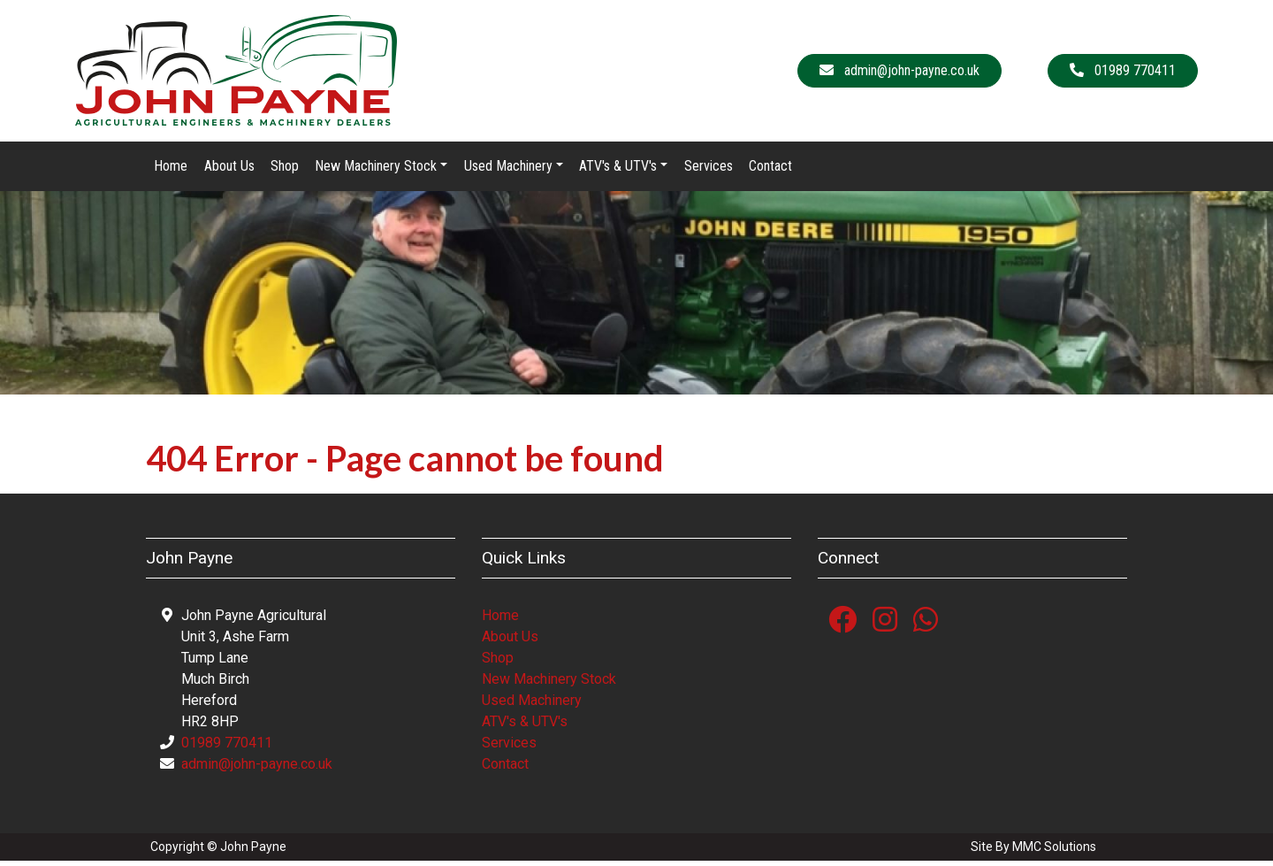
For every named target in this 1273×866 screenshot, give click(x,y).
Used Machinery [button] (508, 170)
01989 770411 (226, 748)
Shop (285, 170)
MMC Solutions (1054, 852)
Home (170, 170)
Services (708, 170)
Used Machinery (532, 705)
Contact (770, 170)
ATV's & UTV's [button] (618, 170)
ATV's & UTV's (525, 726)
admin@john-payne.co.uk (256, 769)
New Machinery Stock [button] (376, 170)
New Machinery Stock (549, 684)
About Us (229, 170)
